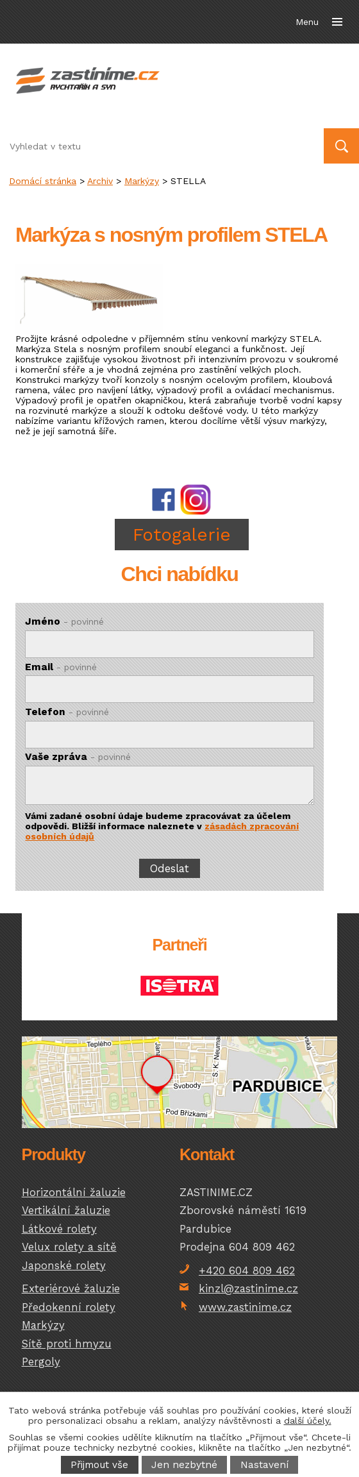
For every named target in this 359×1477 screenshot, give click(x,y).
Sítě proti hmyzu (67, 1343)
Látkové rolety (59, 1228)
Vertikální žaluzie (66, 1210)
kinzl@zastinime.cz (248, 1288)
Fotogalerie (182, 534)
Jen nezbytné (184, 1465)
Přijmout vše (99, 1465)
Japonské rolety (64, 1265)
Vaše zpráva (78, 757)
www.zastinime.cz (245, 1307)
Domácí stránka (42, 181)
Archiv (100, 181)
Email (61, 667)
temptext (180, 1082)
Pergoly (41, 1361)
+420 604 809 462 (247, 1270)
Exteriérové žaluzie (71, 1288)
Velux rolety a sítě (69, 1246)
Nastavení (264, 1465)
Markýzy (141, 181)
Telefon (67, 712)
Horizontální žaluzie (74, 1192)
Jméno (64, 621)
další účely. (307, 1420)
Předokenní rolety (68, 1307)
